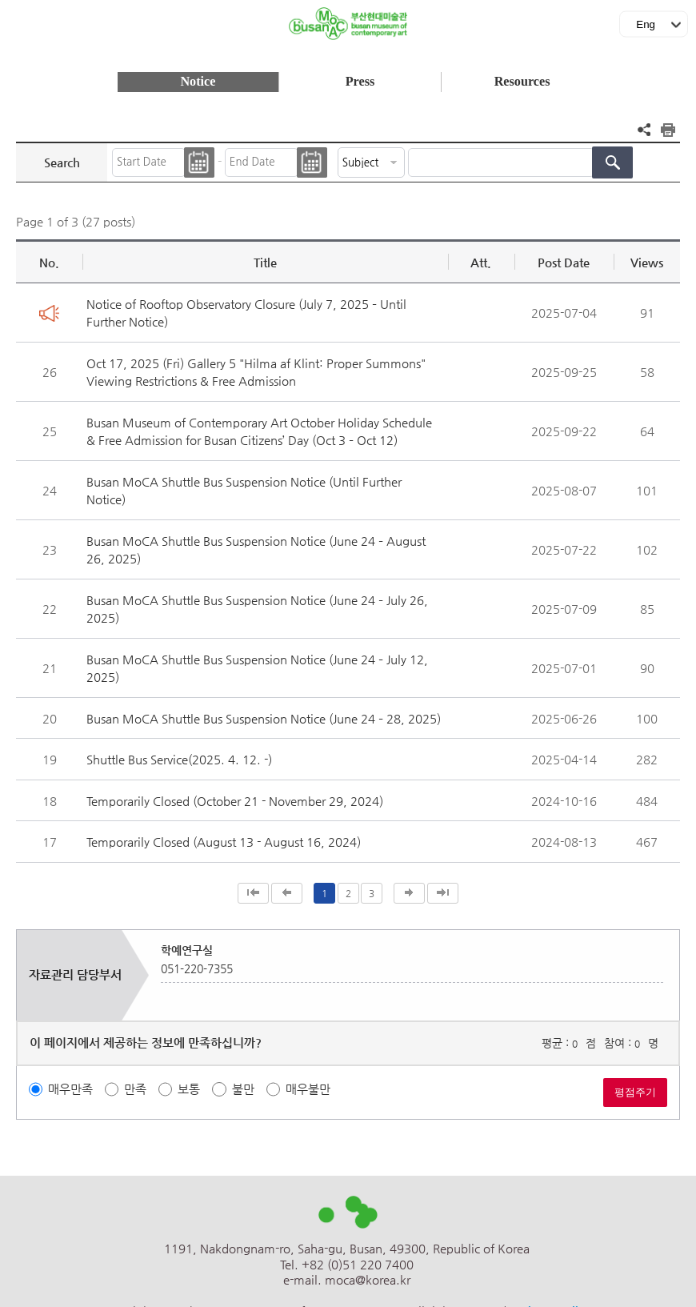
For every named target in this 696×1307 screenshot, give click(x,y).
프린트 (668, 130)
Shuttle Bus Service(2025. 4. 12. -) (179, 759)
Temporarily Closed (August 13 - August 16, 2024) (223, 841)
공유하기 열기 (644, 130)
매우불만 (308, 1089)
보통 (189, 1089)
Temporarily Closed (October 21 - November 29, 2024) (234, 801)
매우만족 (70, 1089)
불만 (243, 1089)
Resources (522, 81)
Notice (197, 81)
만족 (135, 1089)
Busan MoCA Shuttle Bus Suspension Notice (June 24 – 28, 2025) (263, 718)
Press (360, 81)
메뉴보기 (19, 21)
